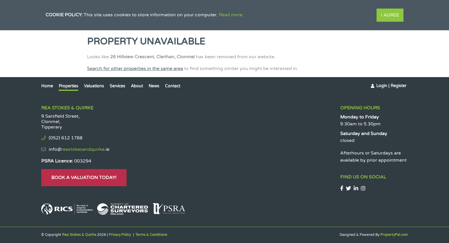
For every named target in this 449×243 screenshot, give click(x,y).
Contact (172, 86)
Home (47, 86)
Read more (231, 15)
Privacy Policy (120, 235)
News (154, 86)
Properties (68, 86)
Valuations (94, 86)
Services (117, 86)
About (137, 86)
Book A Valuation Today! (84, 177)
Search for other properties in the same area (135, 68)
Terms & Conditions (151, 235)
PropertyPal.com (394, 235)
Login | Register (391, 85)
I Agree (390, 15)
